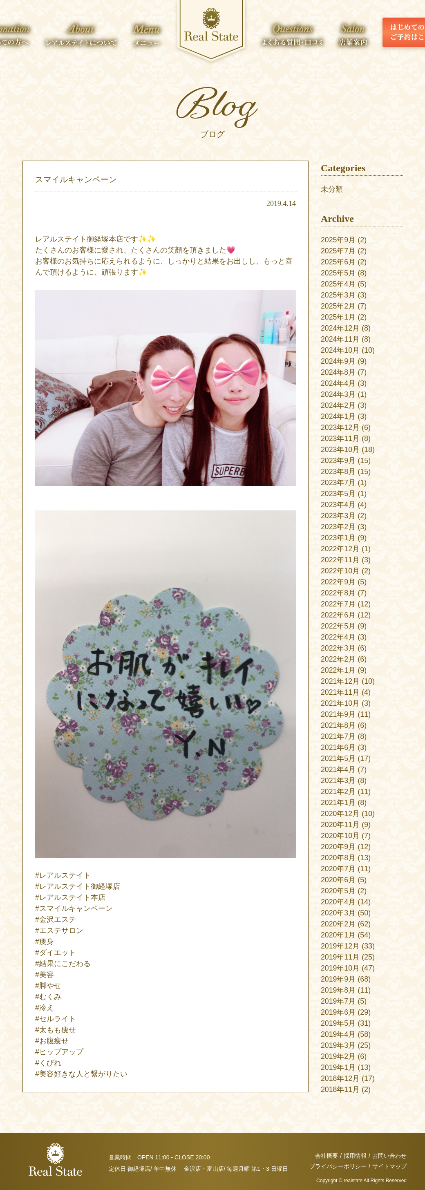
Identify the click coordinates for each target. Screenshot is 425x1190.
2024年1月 (338, 416)
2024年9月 (338, 361)
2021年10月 (340, 703)
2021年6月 (338, 747)
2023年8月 (338, 472)
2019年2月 (338, 1056)
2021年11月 (340, 692)
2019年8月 (338, 990)
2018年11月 (340, 1089)
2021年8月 (338, 725)
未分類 (332, 189)
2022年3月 (338, 648)
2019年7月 (338, 1001)
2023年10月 (340, 449)
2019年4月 (338, 1034)
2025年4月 (338, 284)
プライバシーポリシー (338, 1166)
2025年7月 (338, 251)
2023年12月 (340, 427)
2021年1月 (338, 803)
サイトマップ (389, 1166)
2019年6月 (338, 1012)
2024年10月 (340, 350)
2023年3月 (338, 516)
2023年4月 (338, 505)
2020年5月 (338, 891)
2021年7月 (338, 736)
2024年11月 (340, 339)
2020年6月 (338, 880)
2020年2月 (338, 924)
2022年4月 (338, 637)
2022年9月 (338, 582)
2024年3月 (338, 394)
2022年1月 (338, 670)
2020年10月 (340, 836)
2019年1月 (338, 1067)
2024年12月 (340, 328)
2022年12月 (340, 549)
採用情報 (355, 1155)
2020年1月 (338, 935)
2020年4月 (338, 902)
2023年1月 (338, 538)
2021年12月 (340, 681)
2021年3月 (338, 780)
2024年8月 (338, 372)
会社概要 (326, 1155)
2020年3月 (338, 913)
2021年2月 (338, 791)
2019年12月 (340, 946)
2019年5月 (338, 1023)
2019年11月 (340, 957)
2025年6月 (338, 262)
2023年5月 (338, 494)
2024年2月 (338, 405)
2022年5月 (338, 626)
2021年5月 (338, 758)
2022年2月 (338, 659)
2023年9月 (338, 460)
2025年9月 (338, 240)
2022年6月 (338, 615)
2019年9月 (338, 979)
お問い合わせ (389, 1155)
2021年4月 (338, 769)
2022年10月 (340, 571)
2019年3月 (338, 1045)
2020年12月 (340, 814)
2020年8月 (338, 858)
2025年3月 (338, 295)
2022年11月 (340, 560)
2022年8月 (338, 593)
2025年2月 (338, 306)
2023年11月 (340, 438)
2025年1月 (338, 317)
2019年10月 (340, 968)
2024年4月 (338, 383)
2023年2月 (338, 527)
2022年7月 (338, 604)
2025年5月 (338, 273)
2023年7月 (338, 483)
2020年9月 (338, 847)
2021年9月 (338, 714)
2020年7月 (338, 869)
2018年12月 (340, 1078)
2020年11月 (340, 825)
